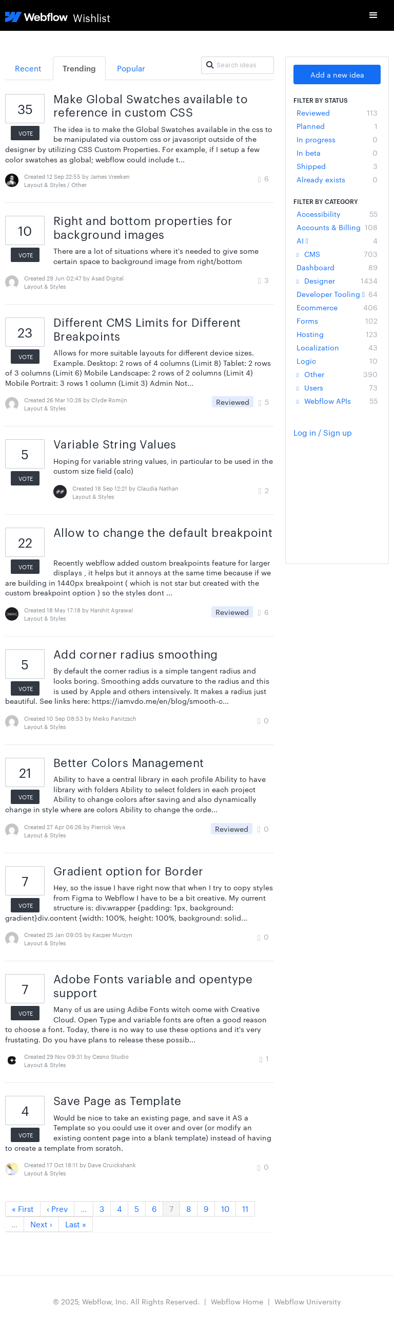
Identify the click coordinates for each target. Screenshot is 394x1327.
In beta (337, 152)
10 (225, 1208)
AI (337, 240)
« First (23, 1208)
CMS (337, 254)
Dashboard (337, 267)
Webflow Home (237, 1301)
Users (337, 387)
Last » (75, 1224)
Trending (79, 68)
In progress (337, 139)
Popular (131, 68)
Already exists (337, 179)
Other (337, 374)
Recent (28, 68)
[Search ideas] (237, 65)
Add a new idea (337, 74)
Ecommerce (337, 307)
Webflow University (307, 1301)
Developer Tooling (337, 294)
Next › (41, 1224)
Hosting (337, 334)
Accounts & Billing (337, 227)
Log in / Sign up (322, 432)
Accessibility (337, 214)
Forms (337, 320)
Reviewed (337, 112)
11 (245, 1208)
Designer (337, 280)
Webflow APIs (337, 401)
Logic (337, 361)
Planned (337, 126)
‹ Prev (57, 1208)
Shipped (337, 166)
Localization (337, 347)
